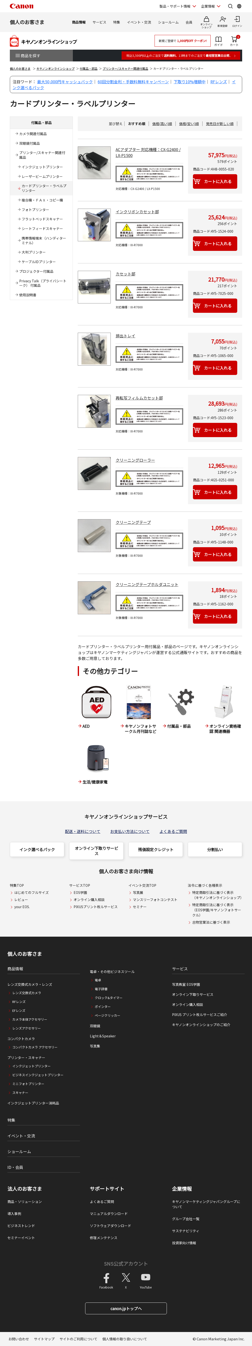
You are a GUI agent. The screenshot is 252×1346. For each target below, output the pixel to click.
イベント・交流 (139, 22)
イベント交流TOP (142, 885)
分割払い (215, 849)
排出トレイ (125, 336)
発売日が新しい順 (220, 123)
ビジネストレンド (21, 1225)
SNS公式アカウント (126, 1263)
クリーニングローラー (135, 460)
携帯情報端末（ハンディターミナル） (44, 240)
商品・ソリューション (24, 1201)
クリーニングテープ (133, 522)
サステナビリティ (185, 1230)
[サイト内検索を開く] (230, 6)
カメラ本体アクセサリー (29, 1019)
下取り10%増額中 (189, 82)
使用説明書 (27, 294)
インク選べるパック (37, 849)
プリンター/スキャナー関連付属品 (125, 68)
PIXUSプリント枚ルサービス (96, 906)
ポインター (103, 1006)
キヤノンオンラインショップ (55, 68)
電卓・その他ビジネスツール (112, 971)
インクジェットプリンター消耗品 (33, 1103)
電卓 (98, 980)
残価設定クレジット (155, 849)
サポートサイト (107, 1188)
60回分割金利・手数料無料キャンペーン (133, 82)
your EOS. (22, 906)
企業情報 (182, 1188)
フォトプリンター (35, 209)
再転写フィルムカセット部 (139, 398)
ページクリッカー (107, 1015)
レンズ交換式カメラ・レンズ (29, 984)
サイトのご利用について (78, 1338)
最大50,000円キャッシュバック (65, 82)
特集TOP (17, 885)
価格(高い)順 (162, 123)
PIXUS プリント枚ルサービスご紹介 (199, 1014)
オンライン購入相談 (89, 899)
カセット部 (125, 274)
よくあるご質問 (173, 831)
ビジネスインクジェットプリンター (37, 1075)
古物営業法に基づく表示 (211, 922)
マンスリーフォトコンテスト (155, 899)
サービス (99, 22)
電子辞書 (101, 989)
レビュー (21, 899)
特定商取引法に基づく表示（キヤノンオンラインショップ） (218, 895)
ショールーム (168, 22)
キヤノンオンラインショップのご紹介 (201, 1024)
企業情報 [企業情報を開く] (208, 6)
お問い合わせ (18, 1338)
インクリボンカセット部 (137, 212)
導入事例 (14, 1213)
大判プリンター (34, 252)
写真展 (138, 892)
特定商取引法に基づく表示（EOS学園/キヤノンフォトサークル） (216, 909)
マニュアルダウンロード (109, 1213)
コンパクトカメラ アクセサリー (35, 1047)
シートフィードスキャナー (42, 228)
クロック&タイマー (109, 997)
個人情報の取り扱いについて (124, 1338)
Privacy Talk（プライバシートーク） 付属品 (42, 283)
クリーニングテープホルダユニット (147, 584)
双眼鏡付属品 (29, 143)
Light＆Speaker (103, 1035)
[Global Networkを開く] (239, 6)
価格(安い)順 (189, 123)
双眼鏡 (95, 1025)
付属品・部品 (88, 68)
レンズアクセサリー (26, 1028)
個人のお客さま (27, 22)
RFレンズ (218, 82)
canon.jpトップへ (126, 1308)
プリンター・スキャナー (26, 1057)
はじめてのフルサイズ (31, 892)
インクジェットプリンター (42, 166)
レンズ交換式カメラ (26, 992)
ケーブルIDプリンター (39, 261)
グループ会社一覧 (185, 1218)
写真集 (95, 1046)
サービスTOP (79, 885)
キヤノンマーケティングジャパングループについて (206, 1204)
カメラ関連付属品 (33, 133)
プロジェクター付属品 (36, 271)
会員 (189, 22)
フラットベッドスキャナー (42, 218)
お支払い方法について (130, 831)
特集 (116, 22)
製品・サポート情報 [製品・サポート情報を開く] (174, 6)
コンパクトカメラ (21, 1038)
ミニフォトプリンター (28, 1083)
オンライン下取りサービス (96, 850)
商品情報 (79, 22)
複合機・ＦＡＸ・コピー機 (42, 200)
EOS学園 (80, 892)
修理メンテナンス (103, 1237)
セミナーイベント (21, 1237)
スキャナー (20, 1092)
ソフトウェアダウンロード (110, 1225)
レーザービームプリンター (42, 176)
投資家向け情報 (184, 1242)
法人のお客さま (24, 1188)
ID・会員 (15, 1167)
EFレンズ (18, 1010)
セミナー (140, 906)
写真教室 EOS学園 (186, 984)
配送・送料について (82, 831)
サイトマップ (44, 1338)
